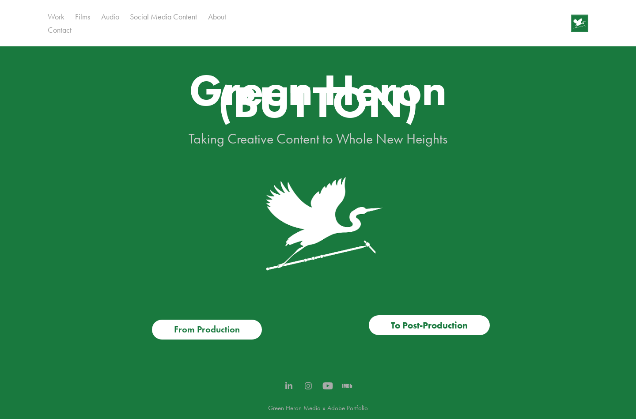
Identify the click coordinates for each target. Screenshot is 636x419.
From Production (207, 329)
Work (56, 17)
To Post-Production (429, 325)
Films (82, 17)
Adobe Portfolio (347, 408)
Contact (60, 30)
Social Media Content (163, 17)
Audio (110, 17)
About (217, 17)
